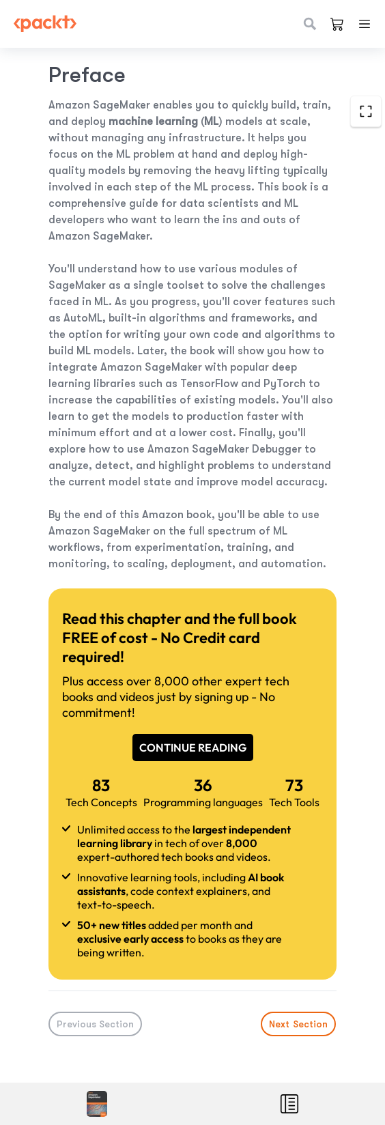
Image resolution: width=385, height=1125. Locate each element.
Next (299, 1023)
